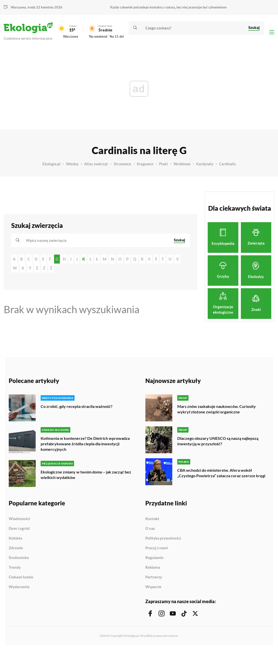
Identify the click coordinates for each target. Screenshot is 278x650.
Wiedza (72, 164)
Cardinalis (227, 164)
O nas (150, 529)
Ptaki (163, 164)
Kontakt (152, 519)
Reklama (152, 567)
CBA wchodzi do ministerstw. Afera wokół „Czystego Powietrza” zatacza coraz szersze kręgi (221, 473)
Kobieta (15, 538)
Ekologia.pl (51, 164)
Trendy (15, 567)
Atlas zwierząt (96, 164)
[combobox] (96, 240)
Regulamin (154, 558)
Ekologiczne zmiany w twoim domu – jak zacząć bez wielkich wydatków (86, 474)
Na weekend (98, 36)
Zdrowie (16, 548)
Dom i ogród (19, 529)
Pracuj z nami (156, 548)
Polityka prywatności (163, 538)
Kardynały (204, 164)
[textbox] (48, 240)
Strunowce (122, 164)
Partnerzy (153, 577)
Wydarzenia (19, 587)
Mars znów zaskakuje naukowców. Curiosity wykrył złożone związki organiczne (216, 409)
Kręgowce (145, 164)
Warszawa (18, 7)
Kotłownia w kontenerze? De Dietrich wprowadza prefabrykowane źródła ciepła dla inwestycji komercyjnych (85, 444)
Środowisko (19, 558)
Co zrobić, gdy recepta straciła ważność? (76, 406)
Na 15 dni (117, 36)
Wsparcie (153, 587)
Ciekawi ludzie (21, 577)
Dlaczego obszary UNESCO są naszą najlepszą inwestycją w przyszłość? (217, 441)
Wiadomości (19, 519)
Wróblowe (182, 164)
